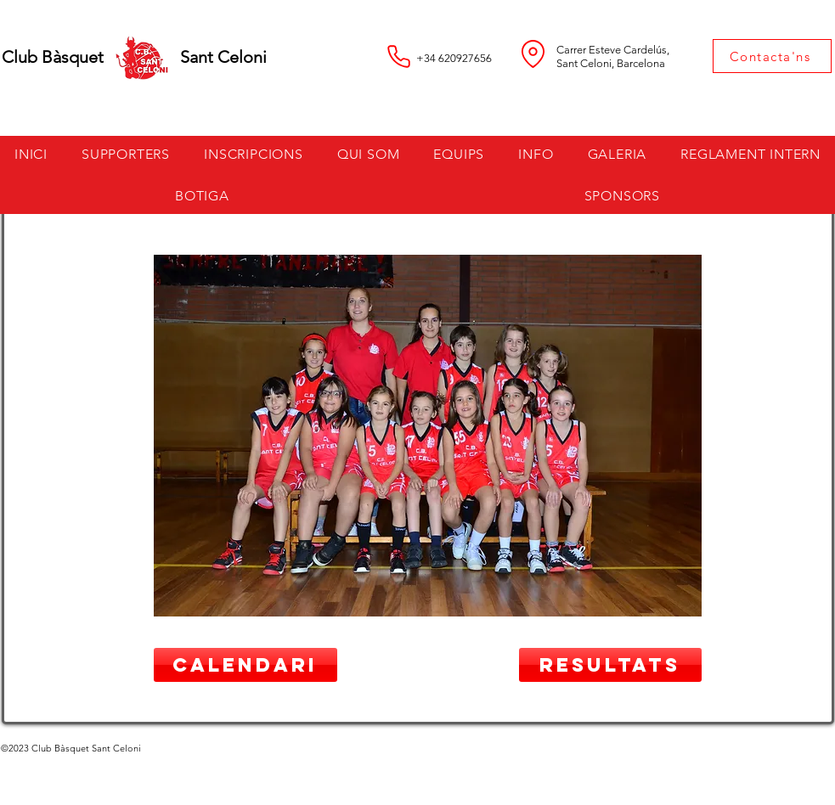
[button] (253, 154)
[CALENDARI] (245, 665)
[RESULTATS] (610, 665)
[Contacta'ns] (772, 56)
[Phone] (399, 56)
